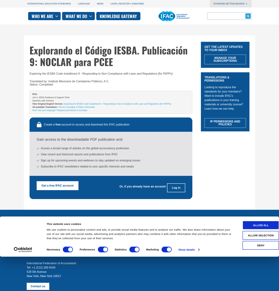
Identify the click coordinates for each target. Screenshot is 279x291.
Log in (176, 185)
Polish (80, 107)
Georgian (71, 107)
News (100, 3)
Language (84, 3)
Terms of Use (39, 246)
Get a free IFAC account (57, 185)
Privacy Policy (63, 246)
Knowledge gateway (166, 16)
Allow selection (249, 269)
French (61, 107)
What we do (127, 16)
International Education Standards (49, 3)
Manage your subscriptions (44, 225)
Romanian (90, 107)
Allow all (249, 259)
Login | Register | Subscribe (127, 3)
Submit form (247, 15)
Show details (186, 283)
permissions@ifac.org (98, 246)
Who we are (93, 16)
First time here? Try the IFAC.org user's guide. (56, 233)
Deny (249, 279)
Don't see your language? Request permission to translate (59, 110)
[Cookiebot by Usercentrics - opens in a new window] (23, 284)
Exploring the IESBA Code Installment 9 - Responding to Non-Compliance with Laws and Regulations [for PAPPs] (117, 104)
